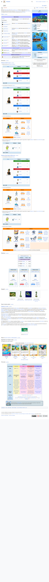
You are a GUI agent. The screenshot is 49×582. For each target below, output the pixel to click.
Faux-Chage (7, 33)
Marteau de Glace (45, 237)
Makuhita (16, 129)
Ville (6, 407)
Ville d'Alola (9, 407)
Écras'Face (37, 282)
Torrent (34, 285)
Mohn (33, 323)
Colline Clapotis (22, 373)
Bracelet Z (5, 22)
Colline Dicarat (16, 380)
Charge (16, 282)
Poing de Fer (24, 206)
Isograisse (24, 200)
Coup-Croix (27, 237)
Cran (23, 194)
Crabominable (33, 240)
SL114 (9, 321)
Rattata (2, 310)
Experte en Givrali (7, 222)
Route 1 (38, 55)
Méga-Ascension (15, 357)
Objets (2, 14)
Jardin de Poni (37, 386)
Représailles (46, 234)
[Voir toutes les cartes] (24, 359)
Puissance (28, 121)
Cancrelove (22, 321)
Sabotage (27, 233)
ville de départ (7, 9)
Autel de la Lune (37, 383)
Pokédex (3, 18)
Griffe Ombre (28, 247)
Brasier (23, 285)
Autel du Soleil (39, 382)
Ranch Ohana (22, 379)
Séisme (45, 240)
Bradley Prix (32, 139)
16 (30, 371)
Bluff (28, 126)
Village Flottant (38, 368)
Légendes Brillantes (33, 357)
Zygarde (8, 50)
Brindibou (18, 40)
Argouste (41, 310)
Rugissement (26, 284)
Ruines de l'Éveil (23, 377)
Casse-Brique (46, 232)
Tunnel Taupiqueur (23, 391)
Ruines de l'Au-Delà (38, 391)
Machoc (16, 195)
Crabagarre (17, 134)
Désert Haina (32, 385)
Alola (26, 364)
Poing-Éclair (27, 239)
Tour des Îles (30, 308)
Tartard (33, 234)
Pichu (20, 91)
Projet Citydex (19, 402)
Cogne (28, 127)
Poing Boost (28, 134)
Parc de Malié (30, 380)
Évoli (9, 140)
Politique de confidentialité (4, 415)
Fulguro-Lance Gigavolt (7, 316)
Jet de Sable (28, 128)
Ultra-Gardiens (42, 321)
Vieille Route (36, 370)
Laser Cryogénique (34, 324)
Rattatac (6, 310)
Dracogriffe (27, 246)
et (13, 9)
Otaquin (18, 46)
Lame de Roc (45, 239)
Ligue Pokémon (30, 386)
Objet (15, 135)
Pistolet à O (37, 283)
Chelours (15, 247)
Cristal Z (39, 308)
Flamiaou (18, 43)
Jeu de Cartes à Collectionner (11, 337)
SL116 (5, 323)
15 (29, 371)
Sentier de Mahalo (40, 54)
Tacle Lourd (27, 234)
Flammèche (26, 283)
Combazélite (5, 26)
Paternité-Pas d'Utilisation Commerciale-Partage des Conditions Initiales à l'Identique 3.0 (23, 413)
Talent (22, 194)
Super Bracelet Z (6, 24)
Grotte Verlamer (16, 390)
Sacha (18, 308)
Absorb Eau (41, 234)
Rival (8, 66)
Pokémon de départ (12, 64)
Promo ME (6, 357)
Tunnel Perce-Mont (22, 388)
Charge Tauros (21, 57)
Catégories (3, 407)
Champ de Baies (16, 383)
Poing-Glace (27, 238)
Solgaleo (37, 318)
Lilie (33, 317)
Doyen (12, 309)
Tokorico (41, 65)
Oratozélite (5, 45)
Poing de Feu (27, 240)
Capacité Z (29, 324)
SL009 (15, 308)
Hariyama (15, 234)
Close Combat (27, 232)
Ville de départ (14, 407)
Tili (6, 103)
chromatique (14, 280)
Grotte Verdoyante (31, 311)
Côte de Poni (39, 385)
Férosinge (16, 123)
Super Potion (8, 203)
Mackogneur (16, 241)
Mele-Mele (18, 309)
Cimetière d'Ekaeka (16, 382)
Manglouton (3, 311)
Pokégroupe (9, 317)
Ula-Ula (31, 366)
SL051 (5, 317)
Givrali (16, 147)
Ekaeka (17, 368)
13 (31, 370)
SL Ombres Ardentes (42, 357)
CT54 (4, 33)
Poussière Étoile (6, 36)
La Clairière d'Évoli (24, 357)
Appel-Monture (5, 28)
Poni (7, 319)
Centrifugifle (27, 245)
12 (30, 370)
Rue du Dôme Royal (40, 139)
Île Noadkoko (37, 380)
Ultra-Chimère (9, 318)
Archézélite (5, 40)
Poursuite (28, 122)
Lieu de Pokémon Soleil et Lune (22, 407)
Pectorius (16, 23)
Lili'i (15, 368)
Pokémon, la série (4, 306)
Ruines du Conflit (16, 391)
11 (29, 370)
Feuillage (15, 283)
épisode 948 (26, 334)
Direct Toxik (46, 233)
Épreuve (10, 376)
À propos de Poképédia (12, 415)
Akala (23, 366)
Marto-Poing (27, 244)
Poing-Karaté (28, 120)
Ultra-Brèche (20, 318)
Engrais (12, 285)
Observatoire (29, 374)
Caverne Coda (38, 392)
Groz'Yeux (28, 205)
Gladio (37, 317)
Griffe (26, 282)
